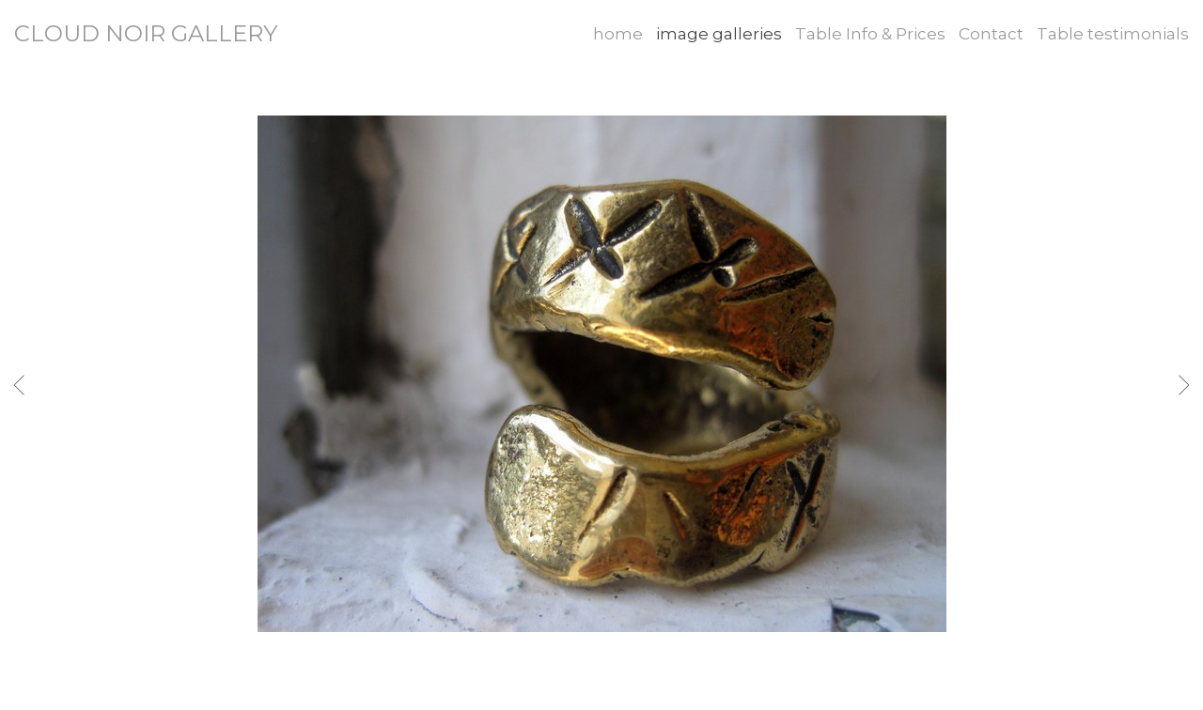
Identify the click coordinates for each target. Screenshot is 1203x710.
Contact (991, 33)
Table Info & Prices (870, 33)
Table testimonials (1113, 33)
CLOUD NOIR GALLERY (145, 33)
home (618, 33)
